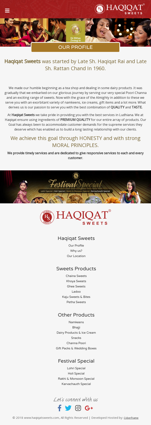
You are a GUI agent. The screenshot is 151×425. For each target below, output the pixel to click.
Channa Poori (76, 343)
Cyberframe (131, 418)
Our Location (76, 256)
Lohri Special (76, 368)
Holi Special (76, 373)
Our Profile (76, 245)
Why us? (76, 251)
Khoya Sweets (76, 281)
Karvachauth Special (76, 384)
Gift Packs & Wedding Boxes (76, 348)
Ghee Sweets (76, 286)
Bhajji (76, 327)
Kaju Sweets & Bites (76, 297)
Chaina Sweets (76, 276)
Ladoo (76, 291)
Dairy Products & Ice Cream (76, 332)
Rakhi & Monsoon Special (76, 379)
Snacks (76, 338)
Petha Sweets (76, 302)
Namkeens (76, 322)
